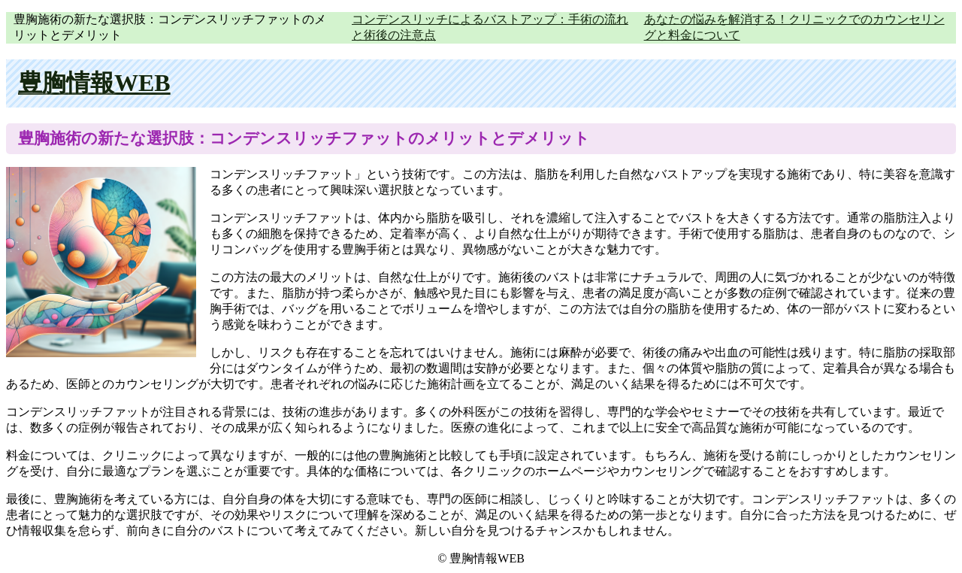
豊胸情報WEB (94, 82)
